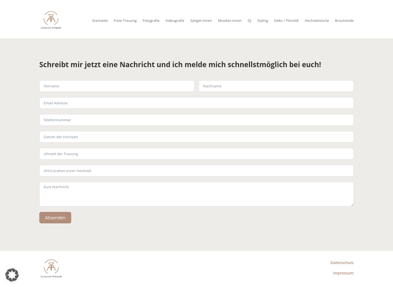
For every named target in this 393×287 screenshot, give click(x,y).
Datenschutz (342, 262)
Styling (262, 20)
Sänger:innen (201, 20)
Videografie (174, 20)
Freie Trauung (125, 20)
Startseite (100, 20)
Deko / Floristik (286, 20)
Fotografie (151, 20)
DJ (249, 20)
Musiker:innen (230, 20)
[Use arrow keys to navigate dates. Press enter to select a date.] (196, 137)
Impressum (343, 273)
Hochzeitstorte (317, 20)
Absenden (55, 218)
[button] (12, 275)
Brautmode (344, 20)
